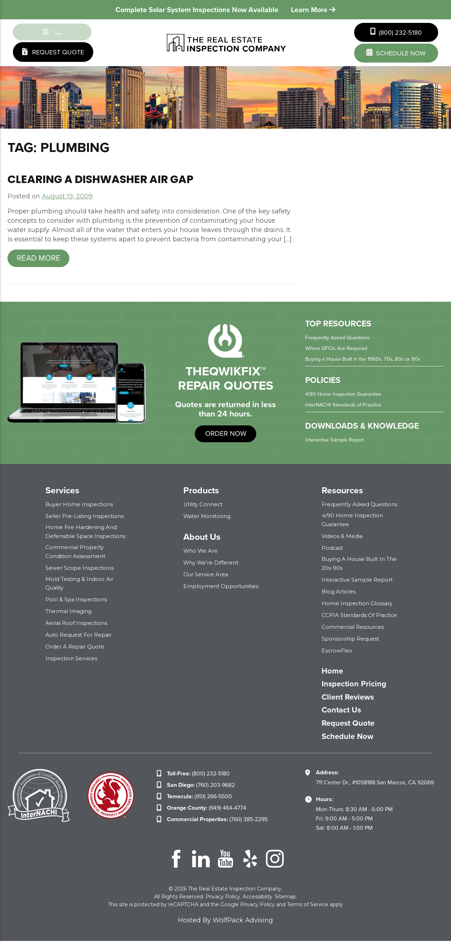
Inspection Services (72, 658)
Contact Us (344, 711)
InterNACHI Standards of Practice (346, 406)
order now (226, 435)
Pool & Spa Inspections (77, 599)
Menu (52, 33)
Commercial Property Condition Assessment (76, 551)
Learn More (313, 9)
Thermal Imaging (70, 610)
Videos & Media (343, 536)
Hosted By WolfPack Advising (225, 921)
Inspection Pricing (357, 684)
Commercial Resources (354, 626)
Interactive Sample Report (337, 441)
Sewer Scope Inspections (81, 567)
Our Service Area (207, 575)
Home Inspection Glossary (359, 603)
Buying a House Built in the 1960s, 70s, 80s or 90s (367, 360)
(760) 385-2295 (217, 820)
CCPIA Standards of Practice (362, 615)
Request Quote (53, 54)
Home (334, 671)
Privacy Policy (222, 897)
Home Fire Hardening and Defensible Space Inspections (87, 532)
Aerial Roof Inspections (77, 622)
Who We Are (201, 552)
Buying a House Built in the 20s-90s (362, 563)
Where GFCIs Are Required (339, 349)
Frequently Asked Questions (340, 339)
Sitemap (285, 897)
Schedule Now (351, 737)
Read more (38, 259)
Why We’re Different (213, 564)
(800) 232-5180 (396, 32)
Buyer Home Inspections (80, 505)
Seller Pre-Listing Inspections (86, 517)
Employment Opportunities (223, 587)
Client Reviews (351, 697)
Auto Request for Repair (81, 634)
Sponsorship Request (352, 638)
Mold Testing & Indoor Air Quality (81, 583)
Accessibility (257, 897)
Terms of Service (307, 905)
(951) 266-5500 (199, 797)
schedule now (396, 53)
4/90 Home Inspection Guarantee (346, 395)
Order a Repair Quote (77, 646)
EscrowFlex (338, 650)
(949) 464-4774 (206, 809)
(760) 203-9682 (201, 786)
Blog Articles (340, 591)
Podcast (333, 548)
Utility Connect (204, 505)
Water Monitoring (208, 517)
